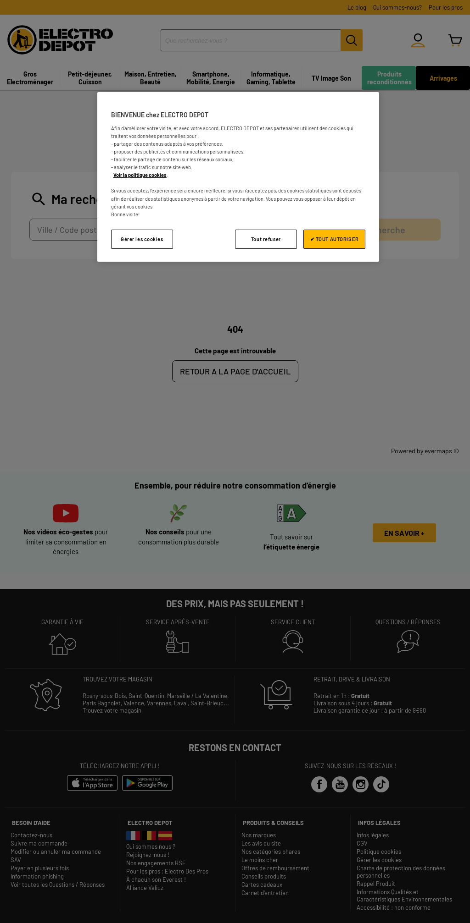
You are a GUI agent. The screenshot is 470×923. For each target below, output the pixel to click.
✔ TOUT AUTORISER (334, 239)
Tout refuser (266, 239)
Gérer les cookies (142, 239)
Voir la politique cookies (140, 175)
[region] (238, 176)
